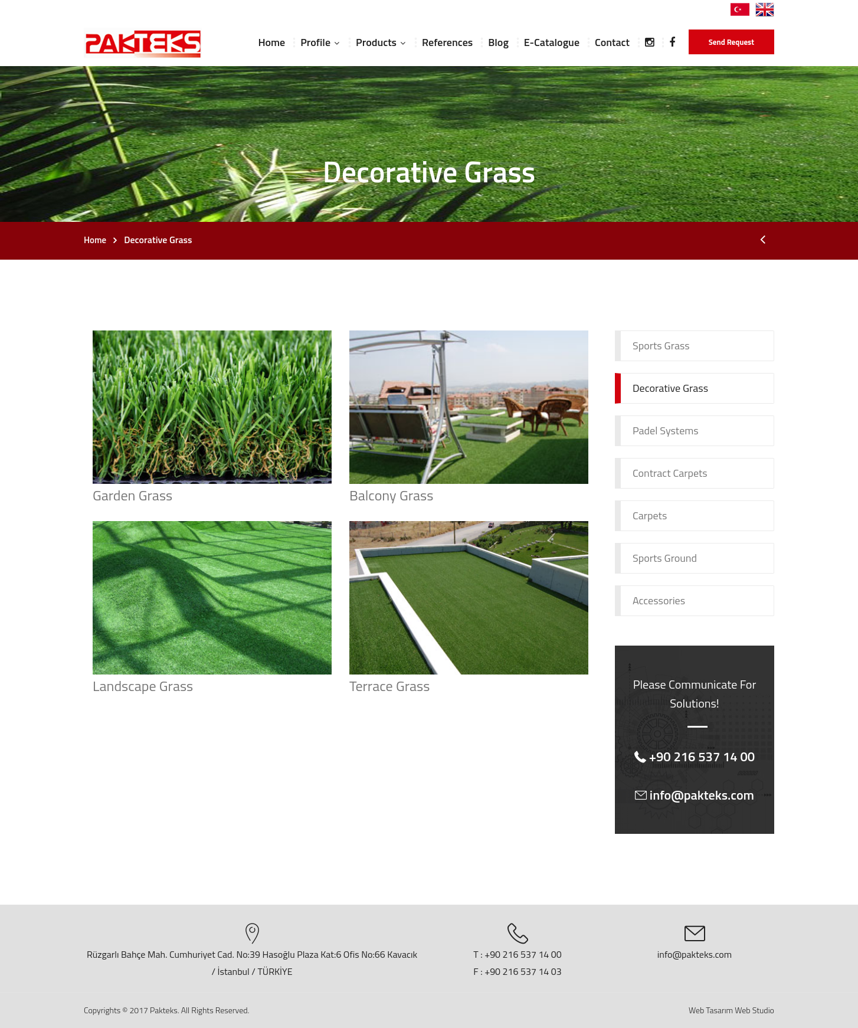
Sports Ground (665, 558)
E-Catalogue (551, 42)
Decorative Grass (670, 388)
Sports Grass (661, 345)
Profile (315, 42)
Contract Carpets (670, 473)
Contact (612, 42)
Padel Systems (666, 430)
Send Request (731, 42)
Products (376, 42)
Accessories (659, 600)
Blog (498, 42)
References (447, 42)
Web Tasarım (711, 1010)
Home (271, 42)
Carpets (650, 515)
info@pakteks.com (694, 954)
